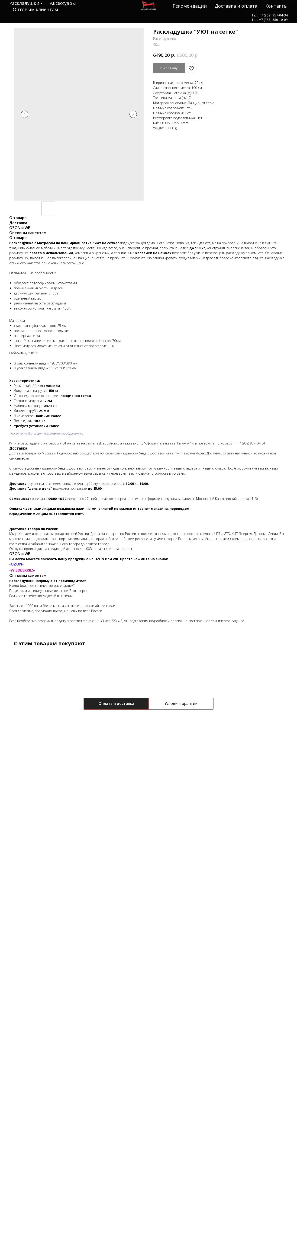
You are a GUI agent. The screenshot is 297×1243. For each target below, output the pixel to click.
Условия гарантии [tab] (181, 703)
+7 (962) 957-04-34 (251, 443)
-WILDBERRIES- (22, 570)
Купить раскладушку (24, 443)
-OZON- (16, 564)
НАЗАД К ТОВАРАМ (24, 7)
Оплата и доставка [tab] (116, 703)
